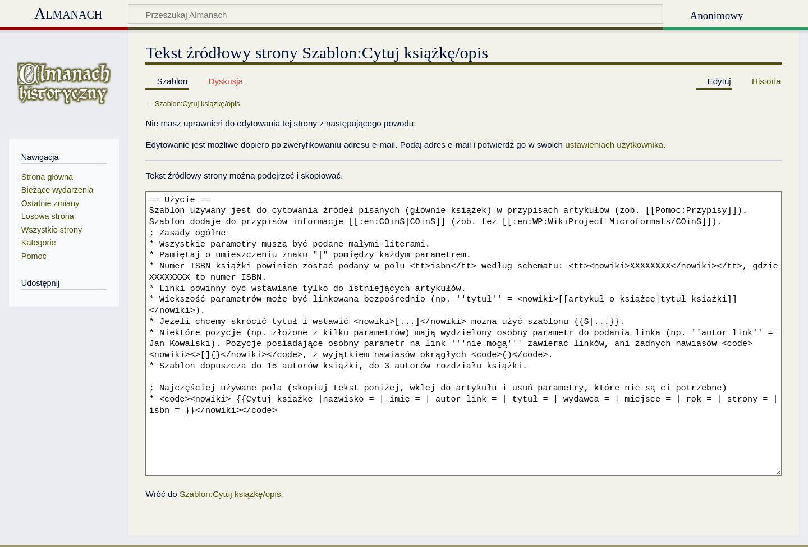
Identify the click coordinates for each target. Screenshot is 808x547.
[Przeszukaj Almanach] (395, 14)
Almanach (68, 13)
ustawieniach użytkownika (614, 144)
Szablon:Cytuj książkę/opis (197, 103)
